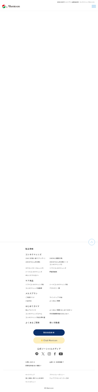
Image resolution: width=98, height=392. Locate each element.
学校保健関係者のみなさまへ (59, 314)
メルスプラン (31, 293)
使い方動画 (55, 322)
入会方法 (28, 301)
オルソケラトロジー (32, 275)
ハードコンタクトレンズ (33, 272)
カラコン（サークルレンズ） (34, 268)
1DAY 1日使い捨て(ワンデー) (35, 258)
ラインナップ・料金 (56, 297)
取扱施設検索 (49, 332)
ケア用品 (29, 280)
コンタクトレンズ (33, 254)
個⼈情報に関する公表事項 (34, 378)
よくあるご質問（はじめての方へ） (61, 310)
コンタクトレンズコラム (33, 314)
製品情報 (29, 248)
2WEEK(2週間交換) (56, 258)
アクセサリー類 (55, 288)
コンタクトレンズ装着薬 (33, 288)
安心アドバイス (30, 310)
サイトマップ (29, 375)
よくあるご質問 (55, 301)
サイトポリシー (30, 382)
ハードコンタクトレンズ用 (59, 284)
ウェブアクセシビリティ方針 (59, 378)
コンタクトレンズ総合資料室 (35, 317)
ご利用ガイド (29, 297)
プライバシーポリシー (57, 375)
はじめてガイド (32, 306)
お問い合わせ (30, 362)
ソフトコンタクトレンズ (58, 268)
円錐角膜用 (53, 272)
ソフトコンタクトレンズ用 (34, 284)
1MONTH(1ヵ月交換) (32, 262)
